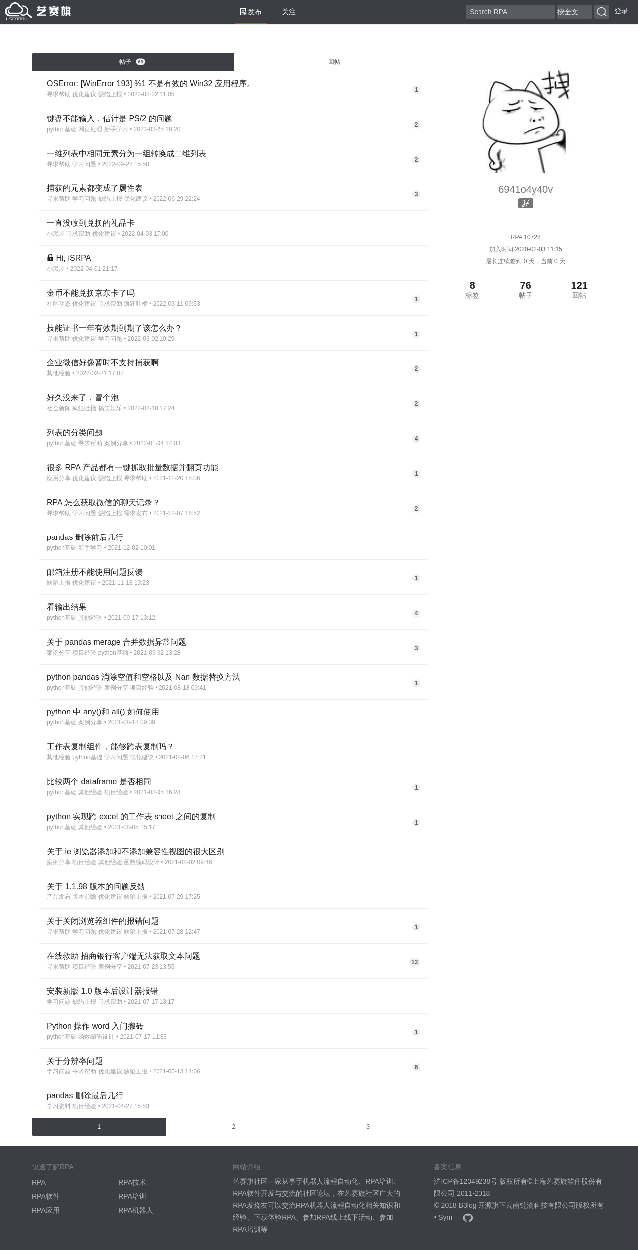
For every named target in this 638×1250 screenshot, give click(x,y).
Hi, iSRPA (73, 258)
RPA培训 (132, 1196)
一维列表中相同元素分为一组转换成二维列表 (126, 153)
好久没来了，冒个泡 (83, 397)
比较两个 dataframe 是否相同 (99, 781)
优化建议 (84, 94)
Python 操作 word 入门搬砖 (95, 1026)
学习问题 (84, 164)
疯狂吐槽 (136, 303)
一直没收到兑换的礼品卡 (91, 223)
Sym (445, 1217)
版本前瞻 (84, 896)
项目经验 (84, 652)
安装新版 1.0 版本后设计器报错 (102, 991)
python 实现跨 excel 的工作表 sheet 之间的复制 (131, 816)
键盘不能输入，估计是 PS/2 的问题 (109, 118)
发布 (251, 12)
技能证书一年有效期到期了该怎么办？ (114, 328)
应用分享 (59, 478)
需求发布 (136, 513)
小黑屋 (56, 233)
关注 (285, 12)
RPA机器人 (135, 1210)
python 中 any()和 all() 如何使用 (103, 712)
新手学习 (116, 129)
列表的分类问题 (75, 432)
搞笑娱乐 (110, 408)
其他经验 (59, 373)
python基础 (62, 129)
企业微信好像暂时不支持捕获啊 (103, 362)
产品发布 (59, 896)
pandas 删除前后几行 (85, 537)
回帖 (334, 61)
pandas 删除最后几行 (85, 1095)
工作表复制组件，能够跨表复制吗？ (110, 746)
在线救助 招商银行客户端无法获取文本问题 (123, 956)
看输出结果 (67, 607)
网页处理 (90, 129)
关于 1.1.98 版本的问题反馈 (96, 886)
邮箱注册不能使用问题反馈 (95, 572)
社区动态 (59, 303)
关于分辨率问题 (75, 1061)
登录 (621, 11)
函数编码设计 (142, 862)
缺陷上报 (110, 94)
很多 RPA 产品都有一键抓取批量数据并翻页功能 (132, 467)
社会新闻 (59, 408)
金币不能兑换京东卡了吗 (91, 293)
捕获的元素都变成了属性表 (95, 188)
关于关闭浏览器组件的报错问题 (103, 921)
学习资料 (59, 1106)
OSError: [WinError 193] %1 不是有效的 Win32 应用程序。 (151, 83)
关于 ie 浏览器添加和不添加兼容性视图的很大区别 (136, 851)
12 (414, 962)
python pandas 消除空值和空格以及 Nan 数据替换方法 (143, 677)
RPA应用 (46, 1210)
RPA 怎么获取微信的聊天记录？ (103, 502)
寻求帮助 (59, 94)
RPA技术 (132, 1182)
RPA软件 (46, 1196)
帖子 (132, 61)
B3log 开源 (475, 1205)
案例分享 (116, 443)
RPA (39, 1182)
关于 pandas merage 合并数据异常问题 (116, 642)
